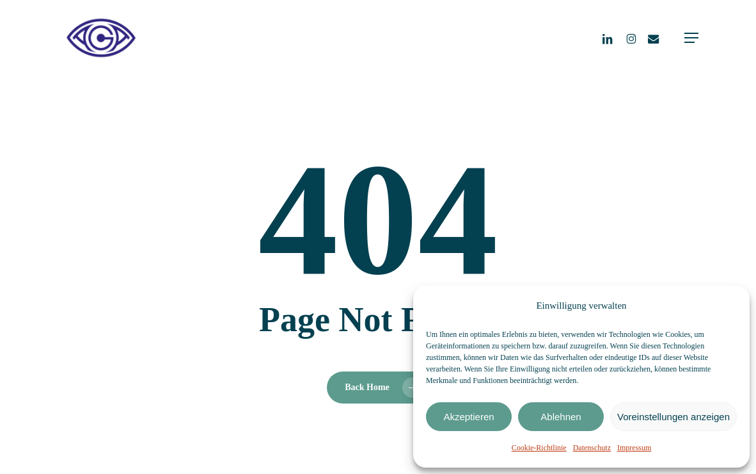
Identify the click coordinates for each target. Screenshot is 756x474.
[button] (691, 37)
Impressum (634, 447)
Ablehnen (560, 416)
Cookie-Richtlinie (539, 447)
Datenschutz (592, 447)
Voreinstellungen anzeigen (673, 416)
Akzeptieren (468, 416)
